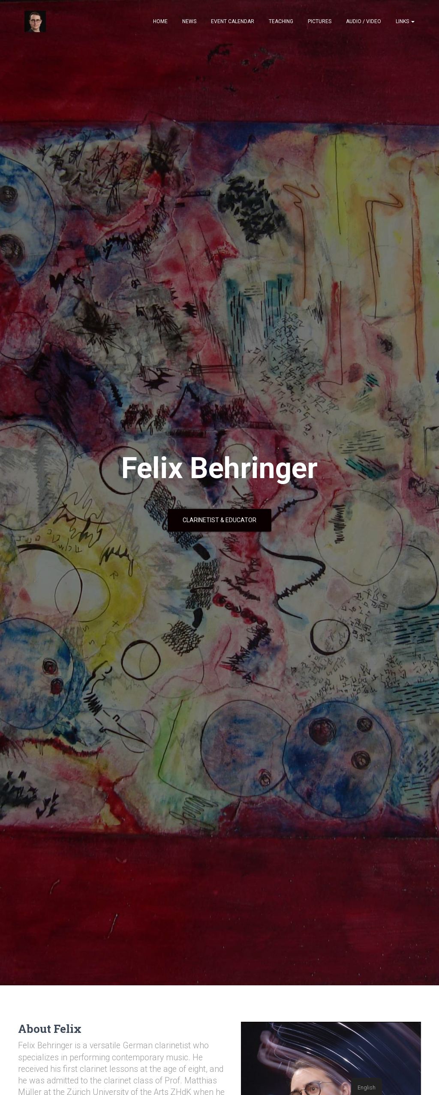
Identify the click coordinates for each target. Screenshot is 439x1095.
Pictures (319, 21)
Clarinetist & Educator (219, 520)
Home (160, 21)
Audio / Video (363, 21)
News (189, 21)
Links (405, 21)
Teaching (281, 21)
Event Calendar (232, 21)
